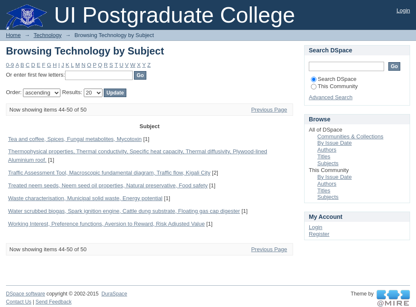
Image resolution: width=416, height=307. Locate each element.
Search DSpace (333, 79)
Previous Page (269, 109)
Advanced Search (331, 97)
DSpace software (25, 294)
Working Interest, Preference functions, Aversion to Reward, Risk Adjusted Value (106, 224)
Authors (326, 149)
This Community (334, 86)
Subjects (328, 163)
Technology (48, 35)
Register (319, 234)
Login (403, 10)
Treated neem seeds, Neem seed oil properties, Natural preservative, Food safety (108, 185)
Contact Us (18, 302)
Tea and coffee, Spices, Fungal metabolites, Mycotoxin (75, 139)
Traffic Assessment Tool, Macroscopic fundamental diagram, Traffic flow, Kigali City (109, 172)
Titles (324, 156)
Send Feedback (54, 302)
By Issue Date (334, 143)
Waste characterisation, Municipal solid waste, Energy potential (85, 198)
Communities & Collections (350, 136)
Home (13, 35)
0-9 (10, 65)
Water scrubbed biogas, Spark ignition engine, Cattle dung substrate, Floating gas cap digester (124, 211)
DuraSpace (114, 294)
